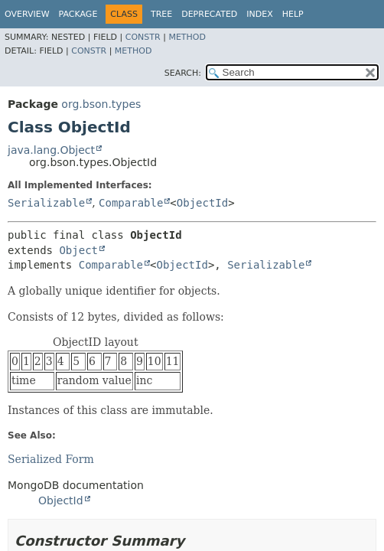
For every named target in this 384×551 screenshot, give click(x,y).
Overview (27, 14)
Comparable (131, 203)
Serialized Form (51, 459)
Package (78, 14)
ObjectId (202, 203)
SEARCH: (182, 73)
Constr (143, 37)
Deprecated (209, 14)
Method (187, 37)
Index (259, 14)
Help (293, 14)
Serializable (46, 203)
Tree (161, 14)
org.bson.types (101, 104)
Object (78, 250)
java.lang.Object (51, 150)
